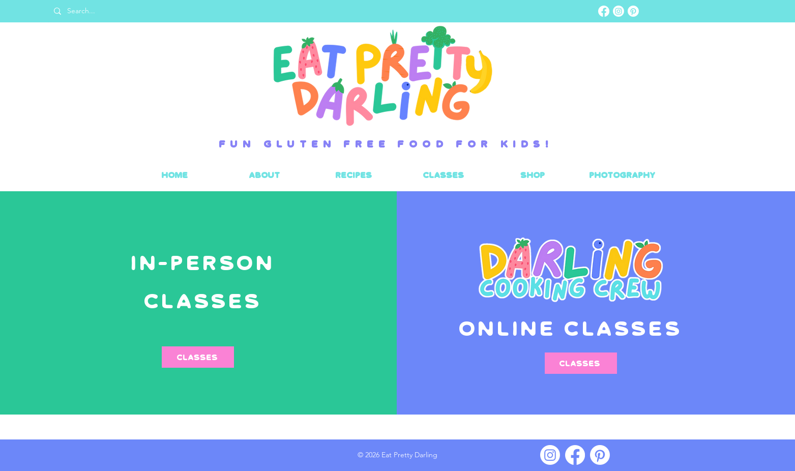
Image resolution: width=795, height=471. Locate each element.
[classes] (581, 363)
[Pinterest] (633, 11)
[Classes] (198, 357)
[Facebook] (603, 11)
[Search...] (224, 11)
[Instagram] (618, 11)
